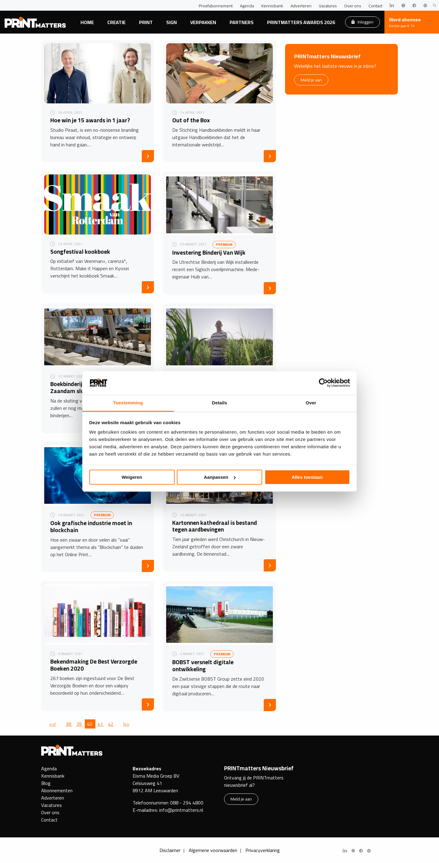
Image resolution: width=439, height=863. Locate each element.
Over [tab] (311, 402)
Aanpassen (220, 477)
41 (101, 724)
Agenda (247, 6)
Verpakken (203, 22)
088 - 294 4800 (186, 802)
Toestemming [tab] (128, 402)
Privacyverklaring (262, 850)
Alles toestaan (307, 477)
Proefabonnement (216, 6)
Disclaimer (169, 850)
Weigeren (132, 477)
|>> (126, 724)
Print (146, 22)
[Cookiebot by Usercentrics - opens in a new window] (323, 383)
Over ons (352, 6)
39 (79, 724)
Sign (171, 22)
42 (110, 724)
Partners (242, 22)
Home (87, 22)
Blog (46, 783)
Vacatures (328, 6)
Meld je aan (311, 80)
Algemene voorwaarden (213, 850)
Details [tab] (219, 402)
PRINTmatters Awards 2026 (301, 22)
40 (90, 724)
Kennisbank (272, 6)
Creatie (116, 22)
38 (69, 724)
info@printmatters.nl (181, 810)
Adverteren (301, 6)
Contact (375, 6)
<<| (52, 724)
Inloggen (362, 22)
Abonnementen (57, 790)
